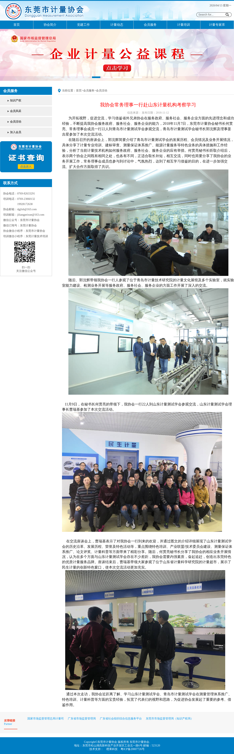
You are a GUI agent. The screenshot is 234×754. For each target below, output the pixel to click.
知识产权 (15, 100)
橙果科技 (112, 749)
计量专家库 (217, 24)
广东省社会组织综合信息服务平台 (121, 718)
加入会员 (15, 132)
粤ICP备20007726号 (133, 749)
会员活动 (15, 121)
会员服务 (150, 24)
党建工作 (83, 24)
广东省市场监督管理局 (82, 718)
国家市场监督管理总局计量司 (45, 718)
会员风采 (15, 111)
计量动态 (116, 24)
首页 (16, 24)
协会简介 (50, 24)
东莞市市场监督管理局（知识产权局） (169, 718)
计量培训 (183, 24)
